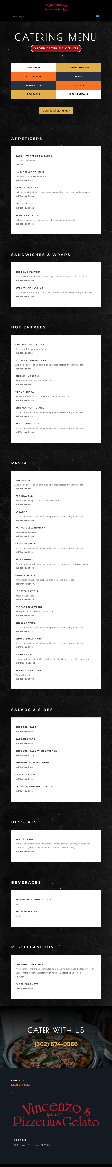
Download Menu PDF (56, 110)
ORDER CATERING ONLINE (56, 48)
